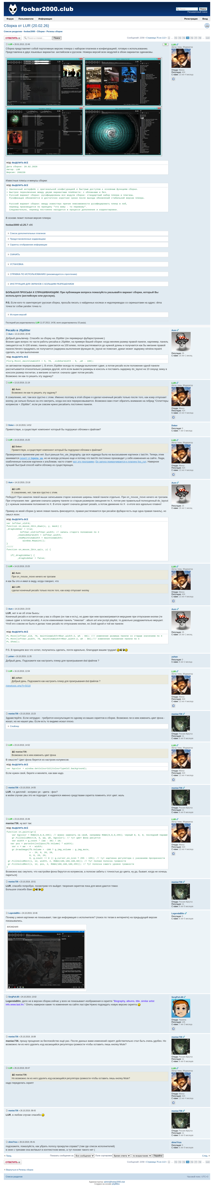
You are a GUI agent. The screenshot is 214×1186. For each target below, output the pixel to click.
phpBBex (116, 1184)
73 (180, 38)
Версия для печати (207, 25)
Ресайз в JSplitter (18, 330)
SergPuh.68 (13, 997)
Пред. (9, 1156)
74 (184, 38)
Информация (45, 19)
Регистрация (191, 19)
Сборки (41, 31)
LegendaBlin (14, 913)
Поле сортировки (113, 1155)
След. (205, 1156)
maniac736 (13, 714)
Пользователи (26, 19)
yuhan (11, 656)
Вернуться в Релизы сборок (19, 1170)
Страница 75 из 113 (156, 38)
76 (192, 38)
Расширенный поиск (197, 12)
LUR (10, 44)
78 (200, 38)
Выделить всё (20, 163)
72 (176, 38)
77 (196, 38)
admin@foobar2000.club (114, 1182)
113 (207, 38)
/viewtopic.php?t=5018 (18, 685)
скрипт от (31, 458)
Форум (10, 19)
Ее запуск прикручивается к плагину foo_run (121, 461)
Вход (205, 19)
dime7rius (12, 1142)
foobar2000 (29, 31)
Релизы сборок (54, 31)
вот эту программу (83, 461)
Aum (10, 334)
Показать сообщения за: (72, 1155)
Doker (11, 425)
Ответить (13, 38)
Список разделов (13, 31)
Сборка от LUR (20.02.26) (26, 26)
